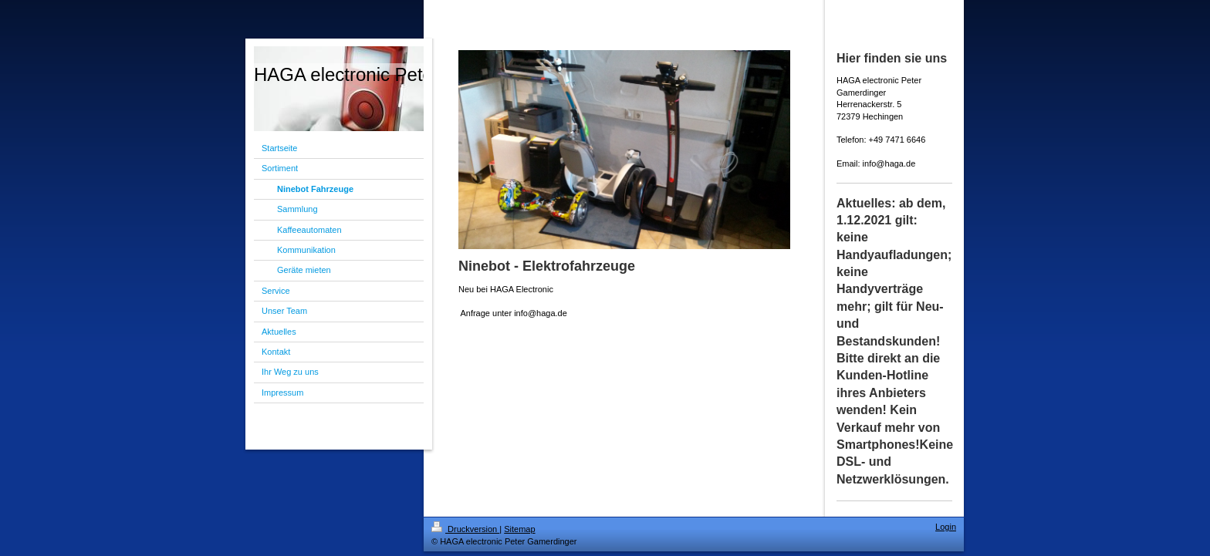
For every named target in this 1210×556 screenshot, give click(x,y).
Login (945, 526)
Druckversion (465, 529)
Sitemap (519, 529)
